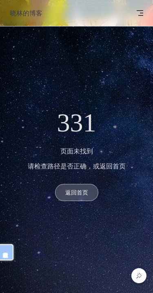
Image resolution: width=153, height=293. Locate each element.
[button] (138, 275)
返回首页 (76, 192)
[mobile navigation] (140, 13)
